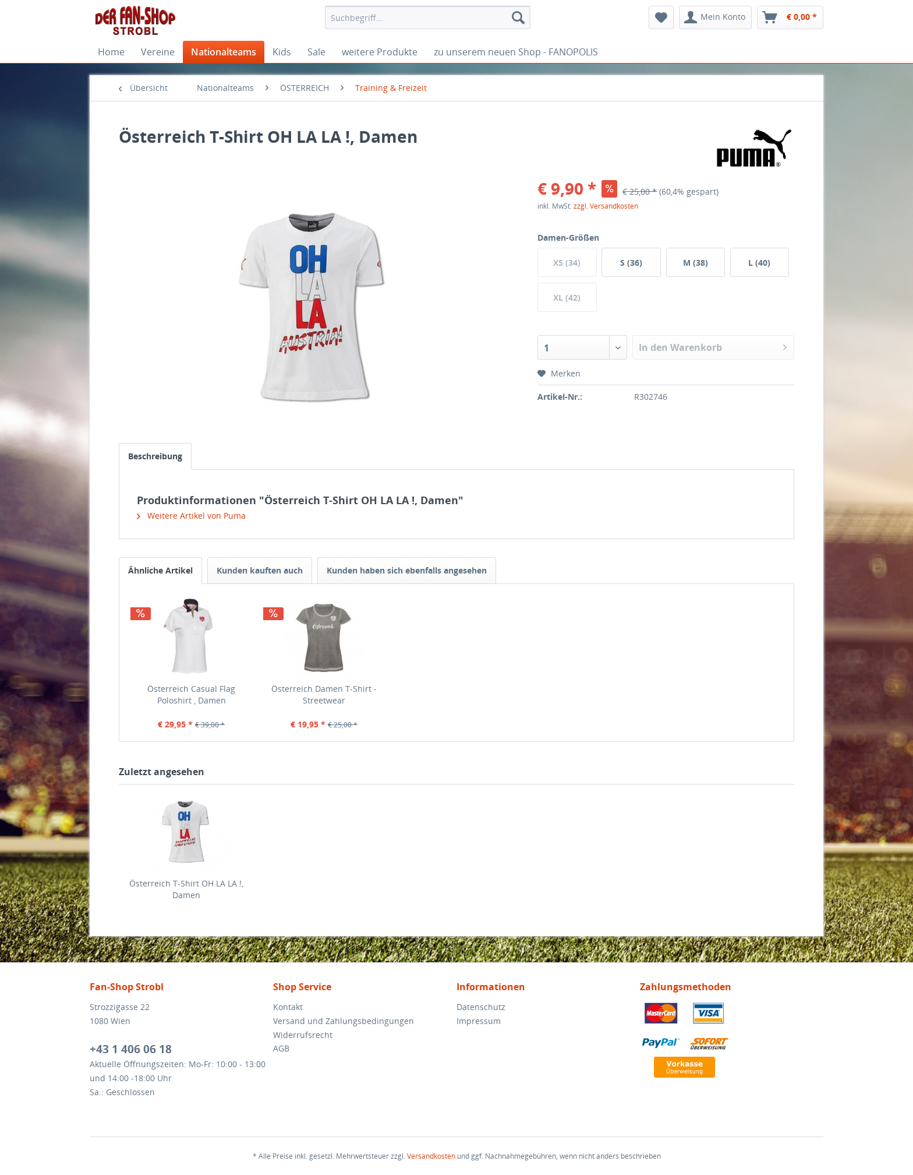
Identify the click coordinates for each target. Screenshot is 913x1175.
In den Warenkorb (713, 346)
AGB (281, 1048)
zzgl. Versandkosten (606, 206)
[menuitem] (427, 17)
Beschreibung (155, 456)
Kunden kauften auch (260, 570)
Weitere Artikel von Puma (191, 515)
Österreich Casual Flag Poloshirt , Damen (191, 694)
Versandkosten (431, 1156)
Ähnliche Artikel (160, 570)
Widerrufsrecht (302, 1034)
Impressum (478, 1020)
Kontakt (288, 1006)
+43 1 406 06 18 (131, 1049)
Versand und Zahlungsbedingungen (343, 1020)
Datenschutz (480, 1006)
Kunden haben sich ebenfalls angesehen (407, 570)
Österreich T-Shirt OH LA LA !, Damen (186, 889)
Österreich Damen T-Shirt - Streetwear (324, 694)
